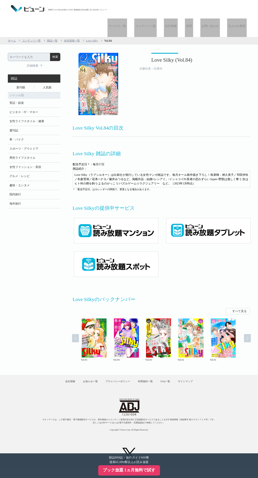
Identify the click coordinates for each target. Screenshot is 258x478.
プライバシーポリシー (116, 364)
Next (249, 321)
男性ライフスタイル (22, 142)
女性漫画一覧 (75, 22)
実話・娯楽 (16, 85)
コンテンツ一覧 (156, 8)
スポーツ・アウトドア (23, 132)
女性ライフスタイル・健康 (26, 104)
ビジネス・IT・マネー (23, 94)
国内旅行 (15, 179)
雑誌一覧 (55, 22)
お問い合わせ (213, 8)
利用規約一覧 (146, 364)
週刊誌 (13, 113)
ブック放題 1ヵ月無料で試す (129, 470)
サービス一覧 (130, 8)
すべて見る (239, 292)
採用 (195, 8)
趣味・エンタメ (19, 170)
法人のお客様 (238, 8)
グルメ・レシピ (19, 160)
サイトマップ (192, 364)
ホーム (12, 22)
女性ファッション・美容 (25, 151)
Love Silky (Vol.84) (162, 42)
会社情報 (179, 8)
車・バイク (16, 123)
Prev (73, 321)
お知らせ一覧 (86, 364)
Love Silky (96, 22)
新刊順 (20, 69)
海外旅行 (15, 189)
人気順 (47, 69)
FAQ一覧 (169, 364)
